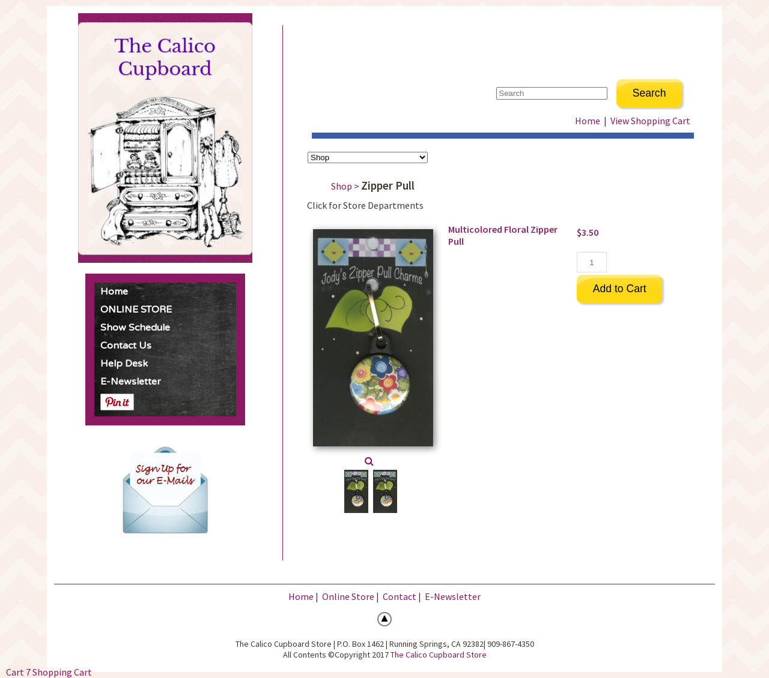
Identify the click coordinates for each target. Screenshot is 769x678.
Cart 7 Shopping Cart (49, 672)
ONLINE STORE (136, 310)
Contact (399, 596)
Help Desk (124, 364)
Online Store (348, 596)
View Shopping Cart (650, 121)
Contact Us (125, 346)
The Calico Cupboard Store (439, 654)
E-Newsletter (130, 382)
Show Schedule (135, 328)
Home (114, 292)
